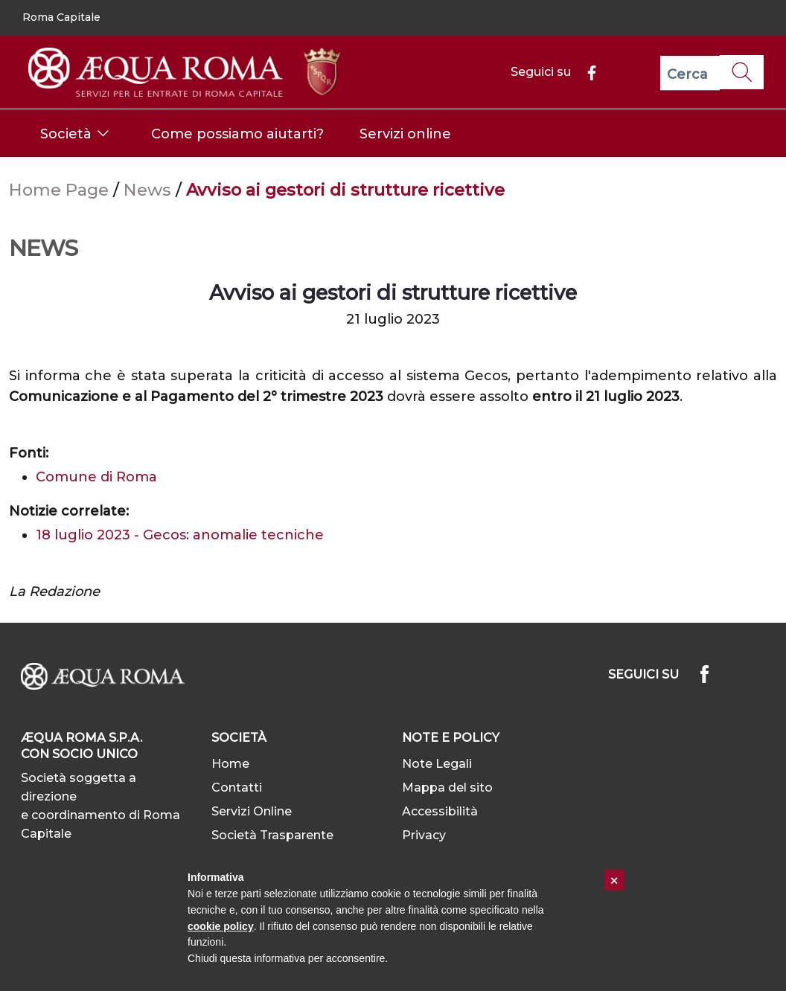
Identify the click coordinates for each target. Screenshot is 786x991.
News (150, 189)
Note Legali (437, 764)
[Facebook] (586, 72)
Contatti (236, 787)
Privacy (424, 835)
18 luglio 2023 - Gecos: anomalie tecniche (180, 535)
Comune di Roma (96, 477)
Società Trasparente (272, 835)
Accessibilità (440, 811)
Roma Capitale (61, 17)
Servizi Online (251, 811)
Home (230, 764)
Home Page (61, 189)
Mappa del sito (447, 787)
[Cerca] (690, 73)
